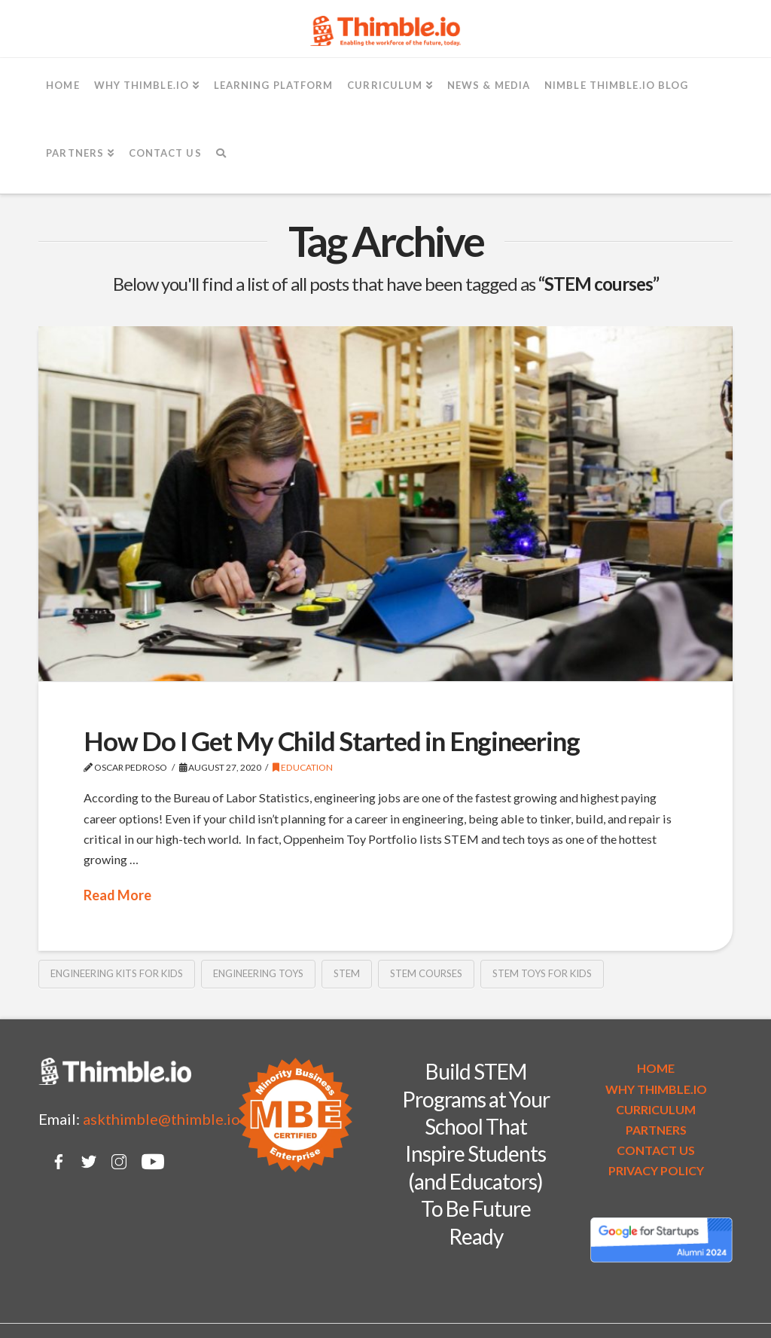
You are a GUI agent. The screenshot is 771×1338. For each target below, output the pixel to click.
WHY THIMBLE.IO (656, 1089)
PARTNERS (656, 1130)
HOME (656, 1068)
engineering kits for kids (116, 973)
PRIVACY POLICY (656, 1170)
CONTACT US (656, 1150)
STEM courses (426, 973)
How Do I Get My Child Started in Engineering (331, 740)
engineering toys (258, 973)
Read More (117, 895)
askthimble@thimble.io (161, 1119)
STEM (347, 973)
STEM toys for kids (542, 973)
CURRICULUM (656, 1109)
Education (303, 767)
